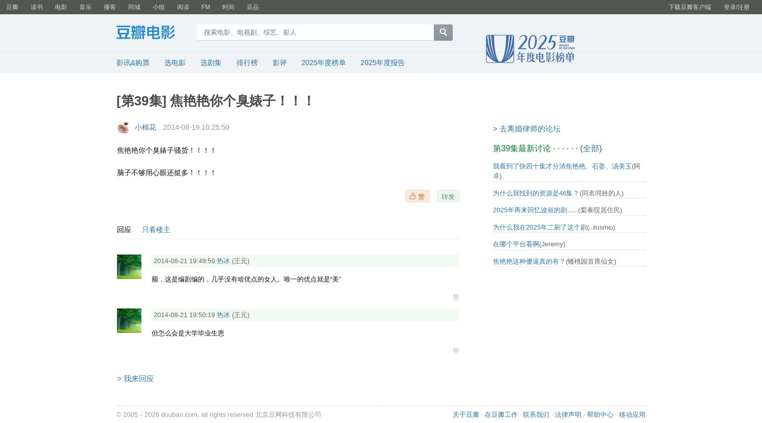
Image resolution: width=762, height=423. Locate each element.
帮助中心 (600, 414)
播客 (110, 7)
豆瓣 (12, 7)
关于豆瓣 (466, 414)
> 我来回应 (135, 378)
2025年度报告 (383, 63)
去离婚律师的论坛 (530, 128)
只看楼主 (156, 229)
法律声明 (568, 414)
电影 (61, 7)
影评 (280, 63)
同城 (134, 7)
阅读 (183, 7)
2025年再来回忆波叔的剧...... (535, 210)
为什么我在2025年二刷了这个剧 (540, 227)
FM (205, 7)
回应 (124, 229)
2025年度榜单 (324, 63)
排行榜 (247, 63)
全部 (591, 148)
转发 (448, 196)
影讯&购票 (133, 63)
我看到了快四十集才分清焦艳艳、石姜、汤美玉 (562, 166)
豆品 (253, 7)
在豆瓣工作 (501, 414)
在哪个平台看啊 (516, 244)
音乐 (85, 7)
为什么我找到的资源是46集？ (536, 193)
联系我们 (536, 414)
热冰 (223, 261)
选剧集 (211, 63)
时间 (228, 7)
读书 (37, 7)
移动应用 (632, 414)
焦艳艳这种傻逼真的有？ (529, 261)
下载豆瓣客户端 (689, 7)
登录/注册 (737, 7)
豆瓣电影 (153, 33)
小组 (159, 7)
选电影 (175, 63)
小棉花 (145, 127)
